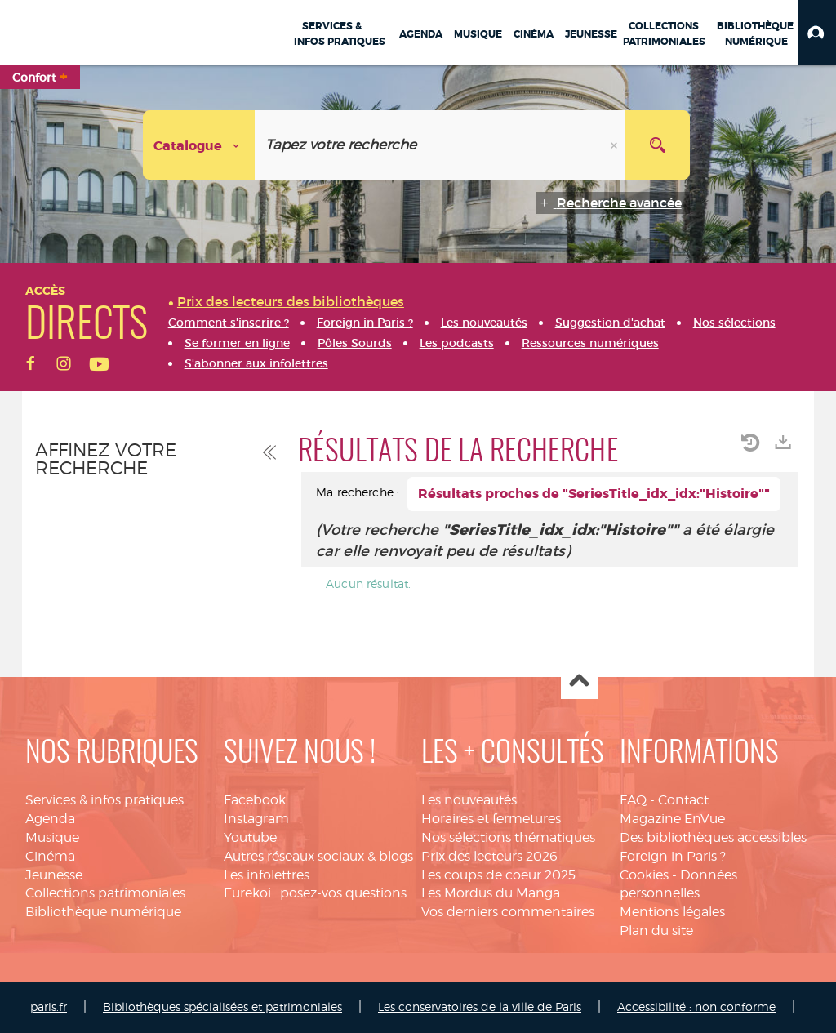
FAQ (633, 800)
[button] (817, 32)
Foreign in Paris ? (673, 856)
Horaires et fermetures (491, 818)
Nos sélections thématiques (508, 837)
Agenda (50, 818)
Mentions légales (672, 911)
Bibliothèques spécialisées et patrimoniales (222, 1006)
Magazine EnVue (672, 818)
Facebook (255, 800)
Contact (683, 800)
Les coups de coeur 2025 (498, 875)
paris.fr (48, 1006)
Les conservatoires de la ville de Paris (479, 1006)
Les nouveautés (469, 800)
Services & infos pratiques (104, 800)
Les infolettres (266, 875)
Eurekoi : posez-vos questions (315, 893)
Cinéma (50, 856)
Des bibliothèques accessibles (713, 837)
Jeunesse (53, 875)
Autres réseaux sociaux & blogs (318, 856)
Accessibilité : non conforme (696, 1006)
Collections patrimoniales (105, 893)
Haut (579, 681)
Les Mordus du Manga (490, 893)
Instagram (256, 818)
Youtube (250, 837)
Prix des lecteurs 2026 (489, 856)
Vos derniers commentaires (507, 911)
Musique (52, 837)
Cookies (644, 875)
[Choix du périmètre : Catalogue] (199, 145)
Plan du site (656, 930)
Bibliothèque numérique (103, 911)
